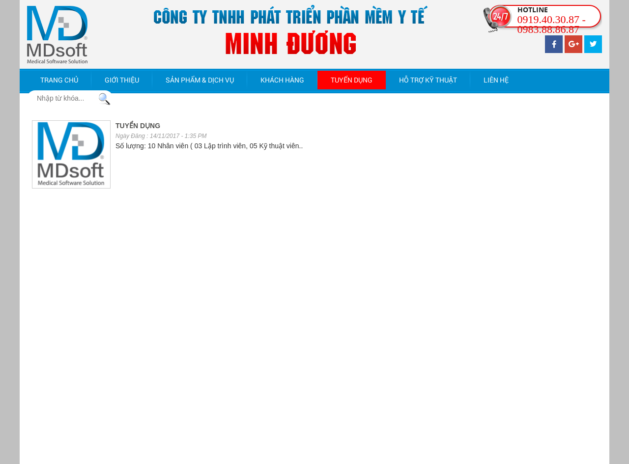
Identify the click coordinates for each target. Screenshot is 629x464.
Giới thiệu (122, 79)
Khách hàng (282, 79)
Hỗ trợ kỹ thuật (428, 79)
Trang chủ (59, 79)
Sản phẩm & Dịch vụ (200, 79)
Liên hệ (496, 79)
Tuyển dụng (351, 79)
